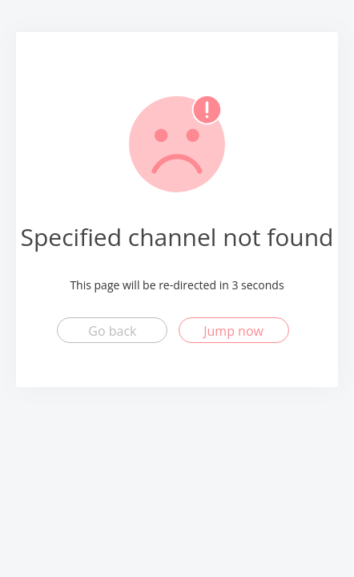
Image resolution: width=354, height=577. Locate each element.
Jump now (233, 331)
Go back (112, 331)
